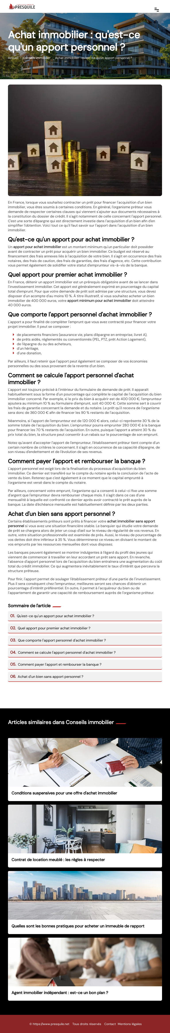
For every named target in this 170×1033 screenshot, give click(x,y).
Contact (110, 1024)
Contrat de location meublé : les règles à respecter (58, 859)
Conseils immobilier (36, 58)
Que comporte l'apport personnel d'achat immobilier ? (58, 640)
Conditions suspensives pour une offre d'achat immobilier (64, 793)
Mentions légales (130, 1024)
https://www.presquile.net (51, 1024)
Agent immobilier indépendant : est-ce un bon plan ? (60, 992)
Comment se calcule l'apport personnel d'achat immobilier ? (63, 652)
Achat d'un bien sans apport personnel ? (46, 676)
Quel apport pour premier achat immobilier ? (50, 628)
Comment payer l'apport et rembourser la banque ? (55, 664)
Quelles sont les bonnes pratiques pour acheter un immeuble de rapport (78, 926)
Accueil (13, 58)
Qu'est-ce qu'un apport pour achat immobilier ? (52, 616)
